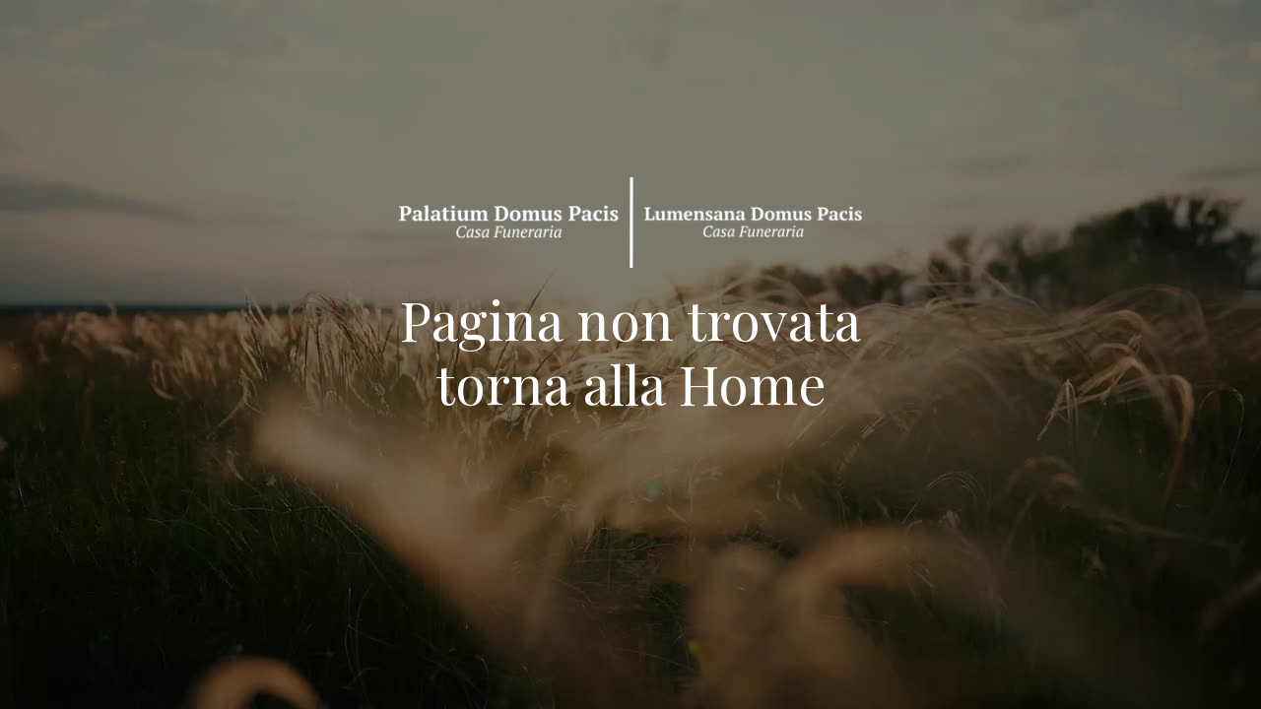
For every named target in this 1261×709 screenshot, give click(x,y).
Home (753, 383)
